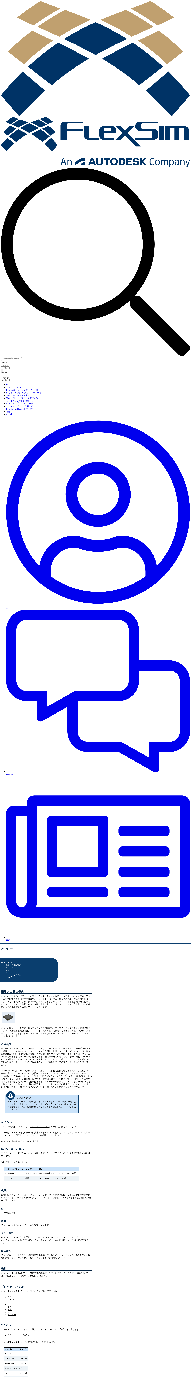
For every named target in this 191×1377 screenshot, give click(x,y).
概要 (8, 384)
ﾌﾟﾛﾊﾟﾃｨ (9, 977)
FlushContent (10, 1363)
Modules (9, 414)
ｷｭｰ (9, 1304)
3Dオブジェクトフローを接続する (22, 398)
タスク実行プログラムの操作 (19, 403)
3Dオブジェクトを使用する (19, 395)
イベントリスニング (39, 1127)
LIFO (7, 1373)
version (4, 360)
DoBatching (10, 1358)
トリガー (12, 1314)
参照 (8, 412)
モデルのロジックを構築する (19, 401)
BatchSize (9, 1354)
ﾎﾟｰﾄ (10, 1312)
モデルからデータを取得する (19, 406)
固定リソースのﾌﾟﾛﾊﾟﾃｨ (18, 1335)
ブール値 (23, 1358)
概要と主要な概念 (13, 965)
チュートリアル (13, 387)
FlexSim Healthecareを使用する (20, 409)
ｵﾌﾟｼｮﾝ (22, 1368)
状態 (7, 970)
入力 (10, 1309)
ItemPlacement (11, 1368)
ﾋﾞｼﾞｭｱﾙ (11, 1300)
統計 (7, 972)
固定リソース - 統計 (16, 1276)
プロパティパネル (13, 975)
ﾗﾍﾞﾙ (10, 1302)
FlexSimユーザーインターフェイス (22, 390)
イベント (9, 967)
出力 (10, 1307)
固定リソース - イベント (27, 1135)
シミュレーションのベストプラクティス (25, 393)
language (5, 365)
